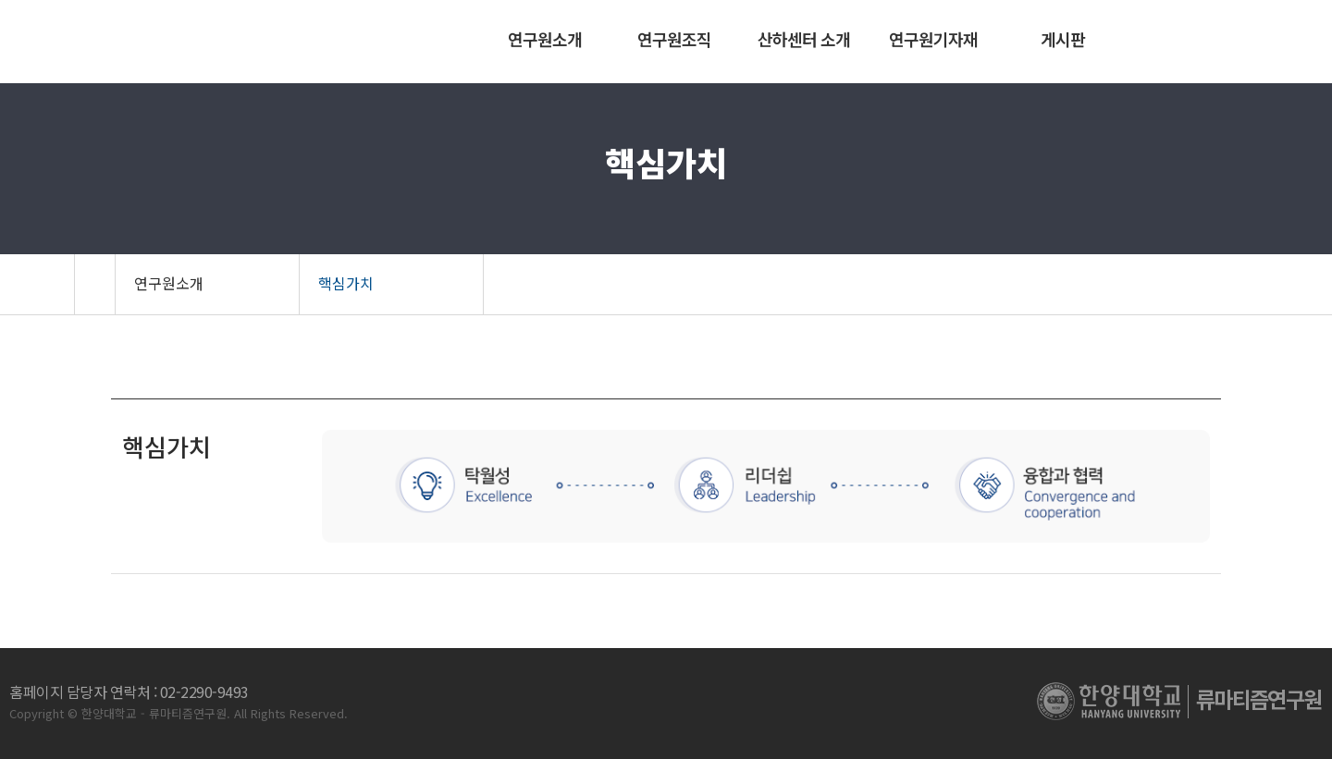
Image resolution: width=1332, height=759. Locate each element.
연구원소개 (169, 283)
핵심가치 (346, 283)
